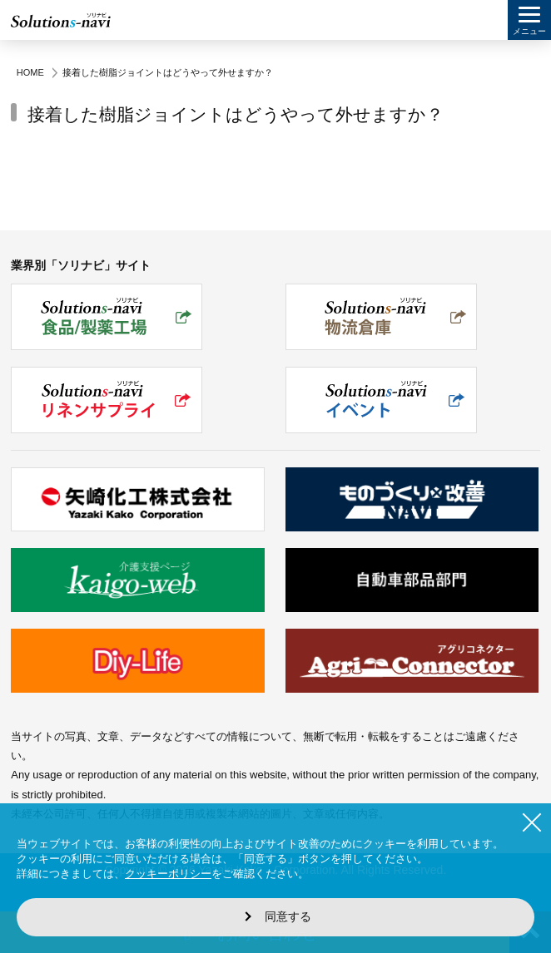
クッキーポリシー (168, 873)
